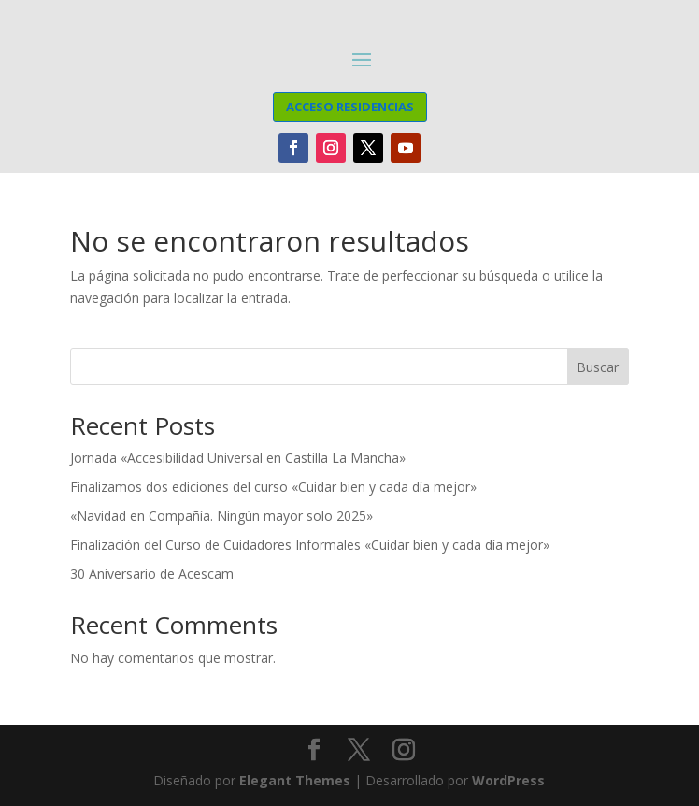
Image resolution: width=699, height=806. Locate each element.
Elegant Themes (294, 780)
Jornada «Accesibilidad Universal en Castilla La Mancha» (238, 458)
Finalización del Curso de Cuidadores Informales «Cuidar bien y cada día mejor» (309, 545)
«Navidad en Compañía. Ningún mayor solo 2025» (221, 516)
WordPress (508, 780)
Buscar (598, 367)
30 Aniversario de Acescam (152, 574)
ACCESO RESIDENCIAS (350, 106)
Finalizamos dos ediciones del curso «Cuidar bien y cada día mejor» (273, 487)
